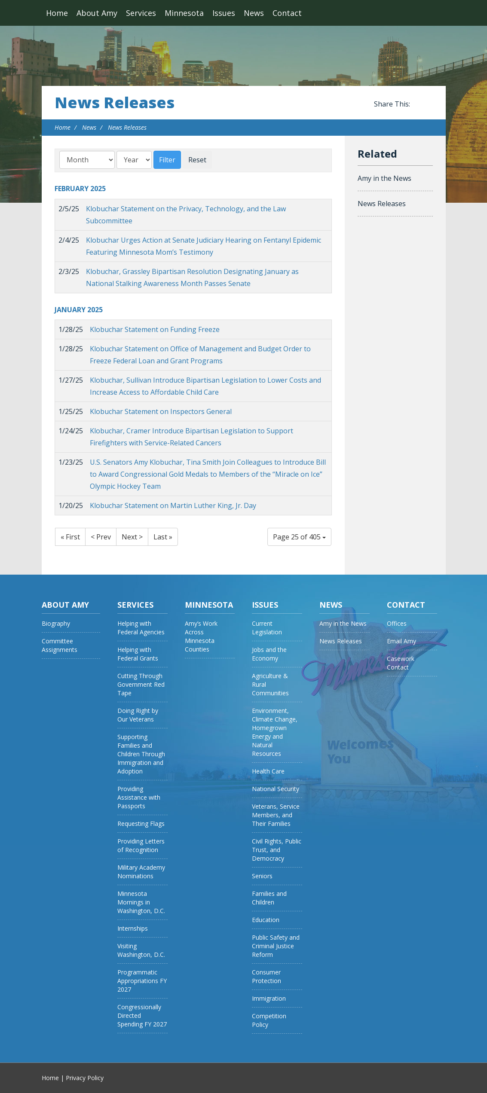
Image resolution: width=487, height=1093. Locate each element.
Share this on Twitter (428, 104)
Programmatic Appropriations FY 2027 (142, 980)
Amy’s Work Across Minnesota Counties (201, 636)
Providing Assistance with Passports (138, 797)
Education (265, 920)
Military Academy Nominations (141, 871)
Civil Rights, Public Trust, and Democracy (276, 849)
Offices (397, 623)
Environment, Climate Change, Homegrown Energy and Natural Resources (274, 732)
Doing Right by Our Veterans (137, 714)
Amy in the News (384, 178)
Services (141, 13)
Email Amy (401, 641)
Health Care (268, 771)
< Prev (101, 537)
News (254, 13)
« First (70, 537)
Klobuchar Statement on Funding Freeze (155, 329)
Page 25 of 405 (299, 537)
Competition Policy (269, 1020)
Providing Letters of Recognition (141, 845)
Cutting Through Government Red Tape (141, 684)
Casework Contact (400, 663)
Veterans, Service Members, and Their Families (276, 815)
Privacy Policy (85, 1078)
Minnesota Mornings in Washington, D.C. (141, 902)
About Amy (97, 13)
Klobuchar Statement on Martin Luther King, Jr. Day (173, 505)
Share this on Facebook (418, 104)
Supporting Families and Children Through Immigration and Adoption (141, 754)
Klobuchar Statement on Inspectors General (161, 411)
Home (57, 13)
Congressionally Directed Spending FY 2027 (142, 1015)
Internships (132, 928)
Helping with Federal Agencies (141, 627)
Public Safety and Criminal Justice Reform (276, 946)
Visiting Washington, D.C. (141, 950)
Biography (56, 623)
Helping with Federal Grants (137, 653)
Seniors (262, 876)
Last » (162, 537)
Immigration (269, 998)
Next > (132, 537)
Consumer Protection (266, 976)
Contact (287, 13)
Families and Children (269, 897)
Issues (223, 13)
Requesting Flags (141, 823)
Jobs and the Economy (269, 653)
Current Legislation (267, 627)
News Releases (115, 102)
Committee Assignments (59, 645)
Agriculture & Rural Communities (270, 684)
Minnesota (184, 13)
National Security (275, 789)
